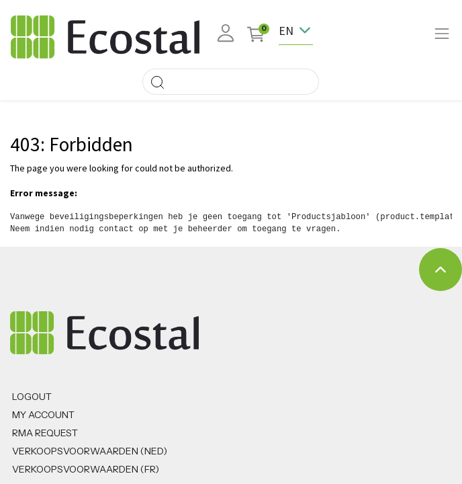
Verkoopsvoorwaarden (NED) (89, 451)
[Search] (157, 82)
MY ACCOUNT (43, 415)
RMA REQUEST (45, 433)
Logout (32, 397)
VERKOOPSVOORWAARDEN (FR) (85, 469)
